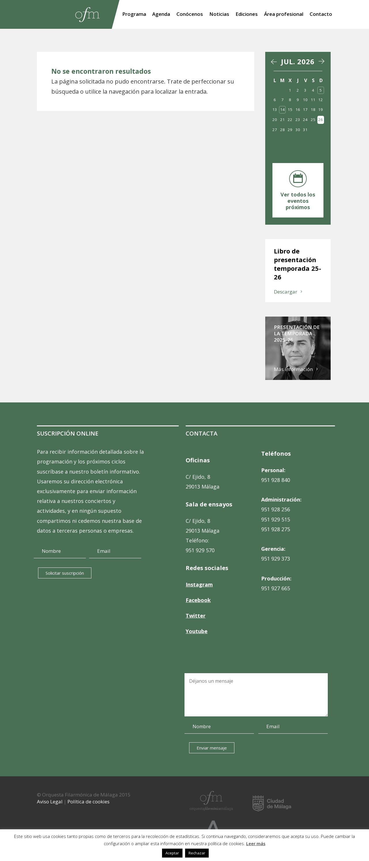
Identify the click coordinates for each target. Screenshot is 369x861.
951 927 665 (275, 588)
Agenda (161, 14)
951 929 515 (275, 519)
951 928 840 (275, 479)
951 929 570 (200, 550)
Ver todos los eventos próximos (297, 200)
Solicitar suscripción (65, 573)
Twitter (196, 615)
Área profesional (283, 14)
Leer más (256, 843)
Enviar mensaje (211, 748)
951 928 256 (275, 509)
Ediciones (247, 14)
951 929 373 (275, 558)
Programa (134, 14)
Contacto (321, 14)
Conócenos (189, 14)
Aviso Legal (50, 801)
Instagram (199, 584)
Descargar (285, 291)
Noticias (219, 14)
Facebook (198, 600)
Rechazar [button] (197, 853)
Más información (293, 369)
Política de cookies (88, 801)
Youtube (197, 631)
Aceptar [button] (172, 853)
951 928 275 (275, 529)
